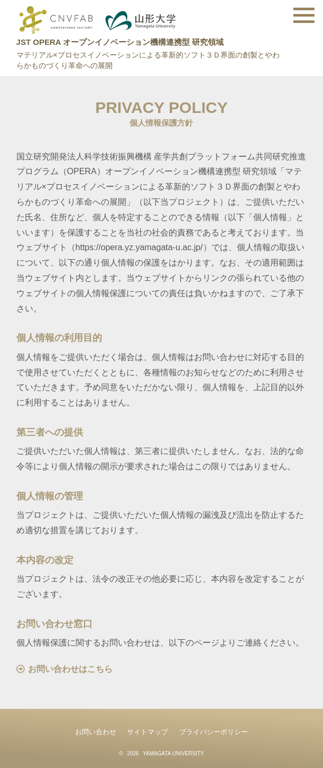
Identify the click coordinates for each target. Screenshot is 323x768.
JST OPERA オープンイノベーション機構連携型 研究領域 (120, 41)
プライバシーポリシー (213, 732)
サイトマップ (147, 732)
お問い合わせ (95, 732)
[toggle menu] (304, 15)
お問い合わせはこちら (70, 669)
